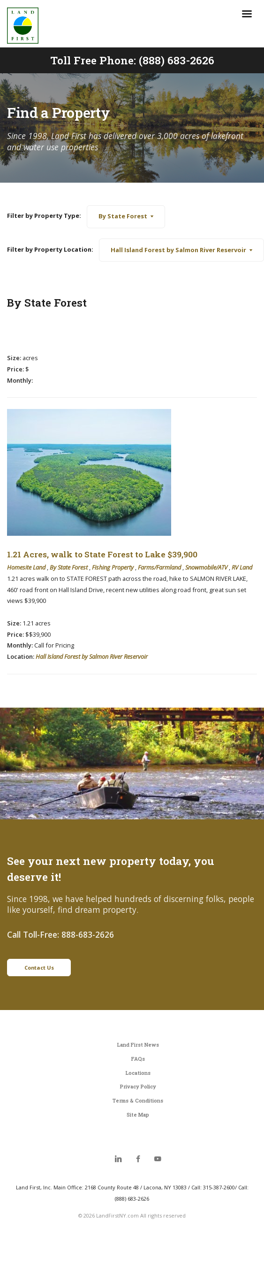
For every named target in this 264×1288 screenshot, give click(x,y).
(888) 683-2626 (176, 60)
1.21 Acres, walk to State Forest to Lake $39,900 (102, 554)
